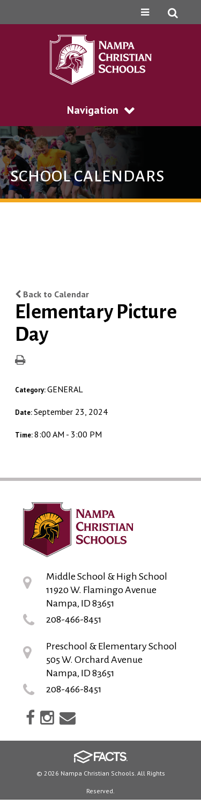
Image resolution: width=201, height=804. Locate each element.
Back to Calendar (52, 294)
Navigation (101, 110)
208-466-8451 (74, 619)
